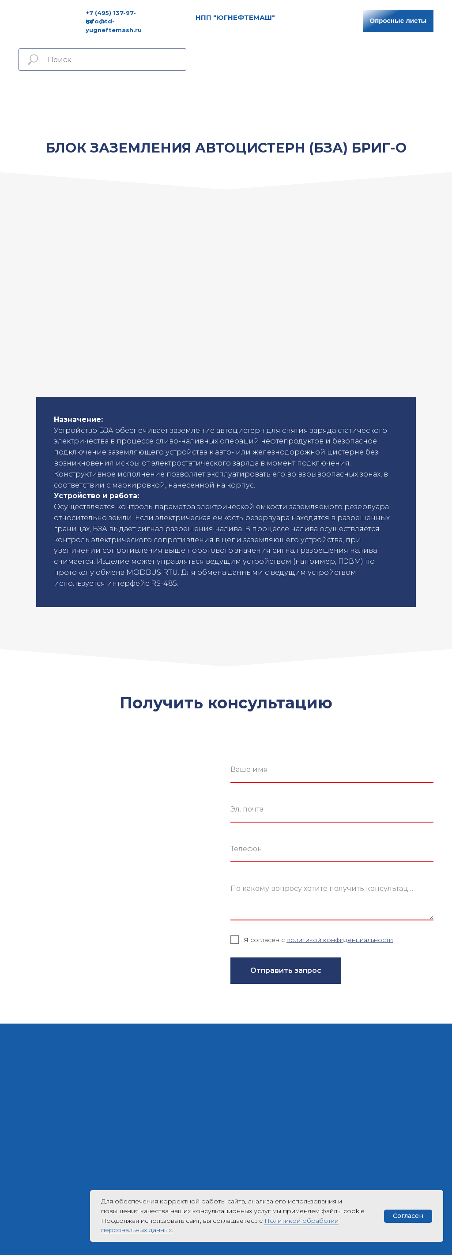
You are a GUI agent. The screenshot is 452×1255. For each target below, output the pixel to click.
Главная (90, 93)
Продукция (131, 93)
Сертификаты (259, 93)
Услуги (169, 93)
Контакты (357, 93)
